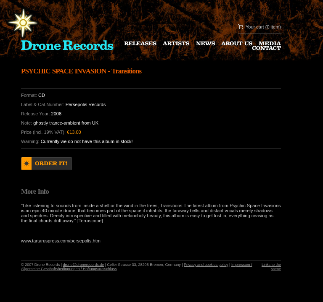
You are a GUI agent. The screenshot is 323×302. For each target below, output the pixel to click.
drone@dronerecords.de (83, 265)
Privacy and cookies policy (206, 265)
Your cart (255, 26)
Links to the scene (271, 267)
